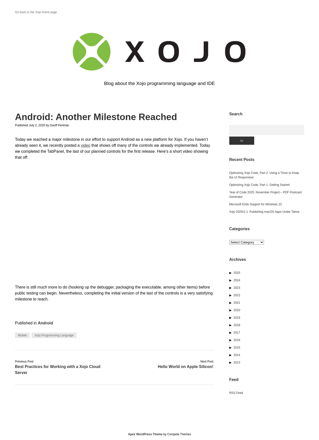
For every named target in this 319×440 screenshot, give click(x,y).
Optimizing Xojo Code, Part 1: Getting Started (259, 185)
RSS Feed (236, 393)
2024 (237, 280)
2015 (237, 347)
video (85, 145)
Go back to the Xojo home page (36, 12)
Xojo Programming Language (54, 335)
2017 (237, 332)
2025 (237, 273)
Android (45, 323)
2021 (237, 302)
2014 (237, 355)
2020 (237, 310)
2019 (237, 317)
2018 (237, 325)
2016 (237, 340)
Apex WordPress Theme (145, 434)
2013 (237, 362)
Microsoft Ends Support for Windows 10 (255, 204)
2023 (237, 288)
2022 (237, 295)
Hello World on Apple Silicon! (185, 367)
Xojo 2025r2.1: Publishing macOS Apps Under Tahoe (264, 212)
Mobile (22, 335)
